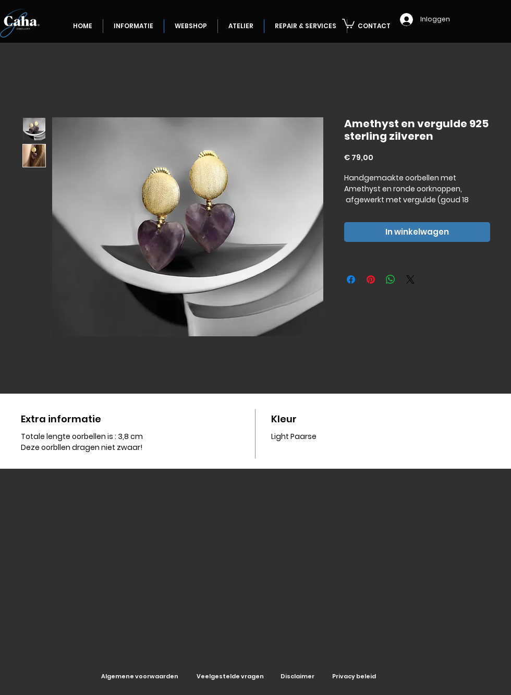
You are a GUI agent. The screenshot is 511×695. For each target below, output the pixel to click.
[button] (348, 23)
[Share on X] (410, 279)
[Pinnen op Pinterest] (370, 279)
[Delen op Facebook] (351, 279)
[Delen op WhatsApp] (390, 279)
